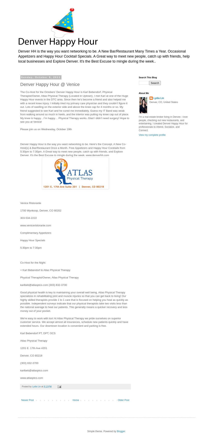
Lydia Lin (159, 98)
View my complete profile (152, 135)
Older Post (123, 400)
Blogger (121, 431)
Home (76, 400)
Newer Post (27, 400)
